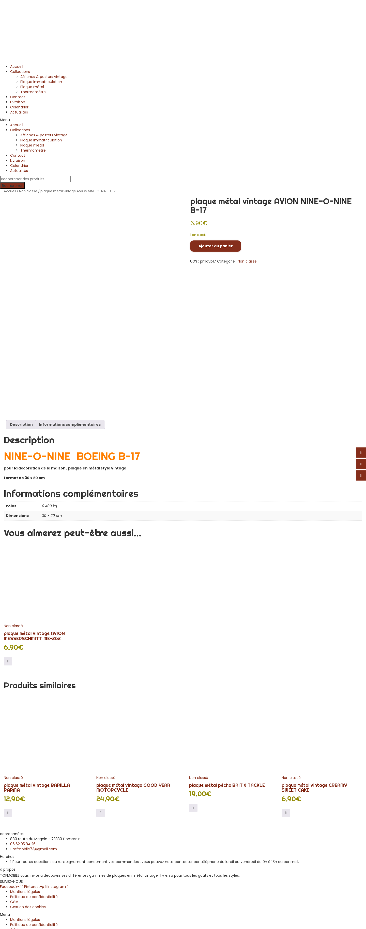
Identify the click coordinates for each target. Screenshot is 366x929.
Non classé (28, 191)
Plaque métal (32, 86)
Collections (20, 71)
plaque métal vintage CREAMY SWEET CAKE (314, 719)
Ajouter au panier (216, 246)
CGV (14, 833)
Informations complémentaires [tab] (70, 356)
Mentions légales (25, 823)
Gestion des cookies (28, 838)
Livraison (17, 102)
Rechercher (12, 185)
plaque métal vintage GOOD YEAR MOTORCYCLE (133, 719)
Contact (17, 97)
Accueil (16, 66)
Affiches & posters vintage (44, 76)
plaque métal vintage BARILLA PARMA (37, 719)
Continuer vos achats (30, 923)
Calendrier (19, 107)
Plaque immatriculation (41, 81)
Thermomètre (33, 91)
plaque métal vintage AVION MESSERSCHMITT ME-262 (34, 567)
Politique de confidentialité (34, 828)
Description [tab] (21, 356)
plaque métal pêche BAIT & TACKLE (227, 717)
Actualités (19, 112)
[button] (183, 119)
